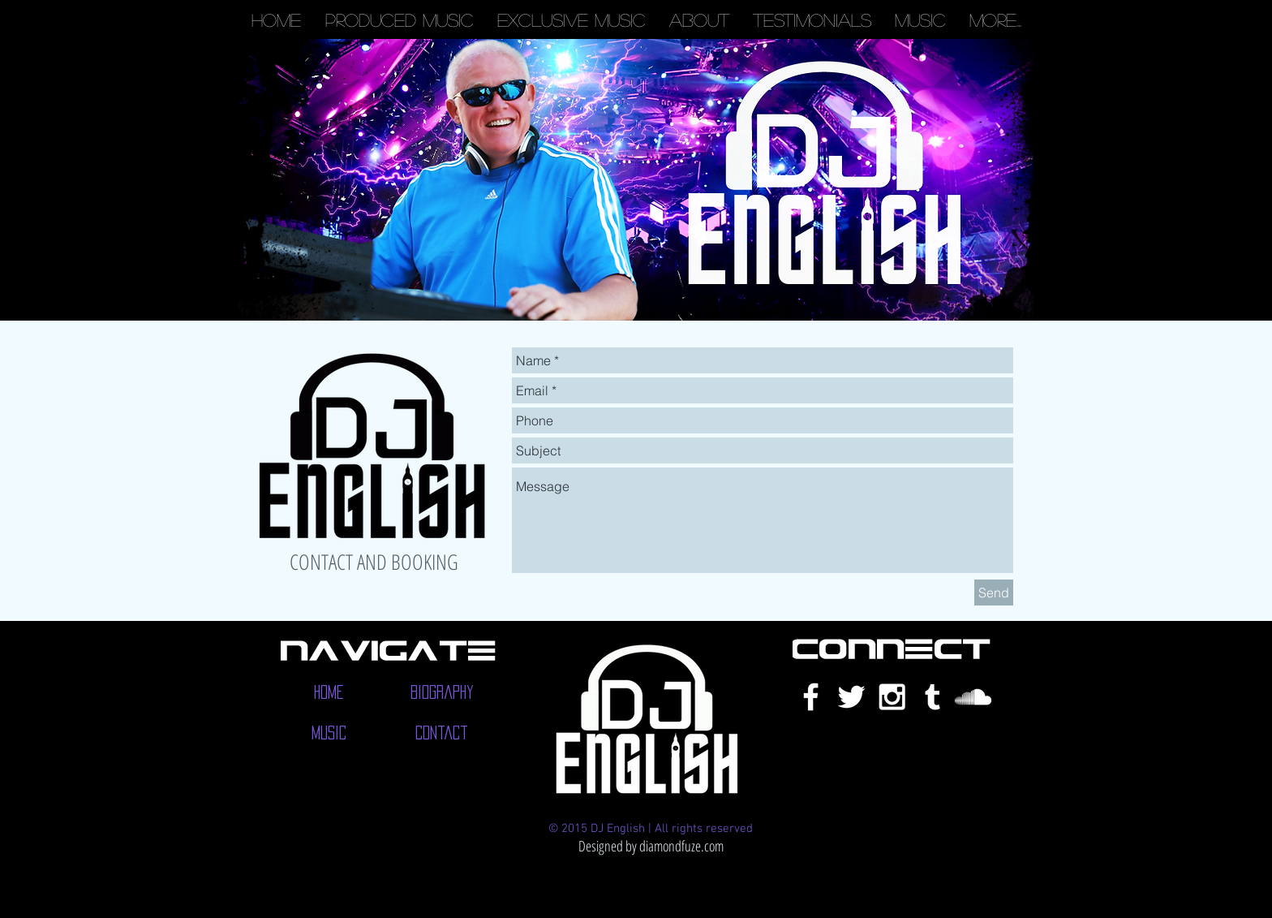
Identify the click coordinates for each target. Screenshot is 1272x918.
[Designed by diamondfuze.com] (650, 846)
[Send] (993, 593)
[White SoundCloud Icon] (973, 697)
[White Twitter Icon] (851, 697)
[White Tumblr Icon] (932, 697)
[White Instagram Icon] (892, 697)
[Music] (329, 733)
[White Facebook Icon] (811, 697)
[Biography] (442, 692)
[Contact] (442, 733)
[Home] (329, 692)
